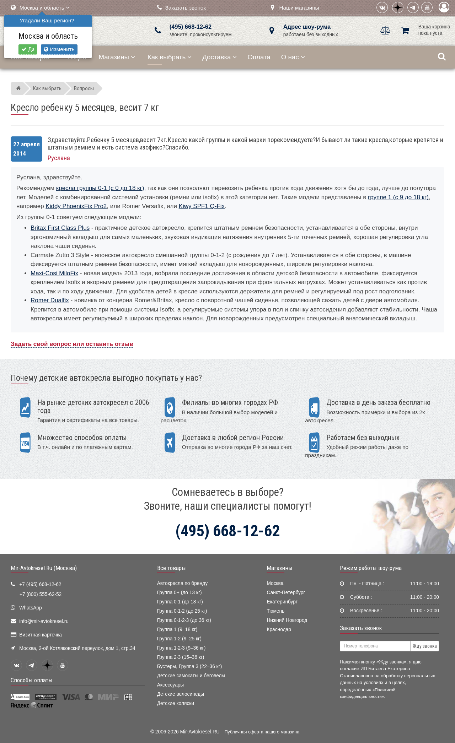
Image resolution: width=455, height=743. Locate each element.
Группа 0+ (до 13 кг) (179, 592)
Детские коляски (175, 703)
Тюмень (275, 611)
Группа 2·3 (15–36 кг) (180, 657)
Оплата (258, 57)
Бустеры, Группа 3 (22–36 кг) (189, 666)
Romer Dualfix (50, 300)
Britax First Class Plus (60, 227)
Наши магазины (299, 8)
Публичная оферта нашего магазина (262, 732)
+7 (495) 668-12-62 (40, 584)
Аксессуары (170, 685)
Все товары (171, 567)
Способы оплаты (32, 680)
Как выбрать (170, 57)
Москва (275, 583)
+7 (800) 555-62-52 (40, 594)
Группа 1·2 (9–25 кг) (179, 638)
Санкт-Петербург (286, 592)
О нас (293, 57)
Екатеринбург (282, 601)
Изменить (59, 49)
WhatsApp (30, 608)
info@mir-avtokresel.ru (44, 621)
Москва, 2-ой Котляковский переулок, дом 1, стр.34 (77, 648)
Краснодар (279, 629)
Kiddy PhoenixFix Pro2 (76, 206)
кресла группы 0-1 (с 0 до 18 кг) (100, 188)
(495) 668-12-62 (191, 26)
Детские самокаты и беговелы (191, 675)
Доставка (219, 57)
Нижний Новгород (287, 620)
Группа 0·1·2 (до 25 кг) (182, 611)
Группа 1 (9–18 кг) (177, 629)
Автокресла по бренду (182, 583)
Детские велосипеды (180, 694)
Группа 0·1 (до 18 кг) (180, 601)
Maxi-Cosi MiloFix (54, 273)
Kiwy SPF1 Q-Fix (202, 206)
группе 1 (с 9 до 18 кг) (398, 197)
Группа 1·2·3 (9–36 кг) (181, 648)
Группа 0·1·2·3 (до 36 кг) (184, 620)
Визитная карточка (40, 635)
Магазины (117, 57)
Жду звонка (425, 646)
